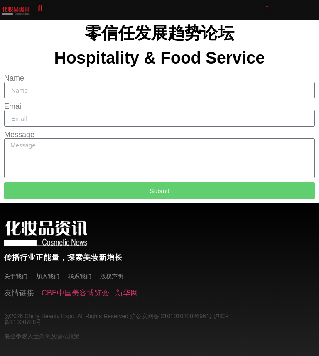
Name (14, 78)
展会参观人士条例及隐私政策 (42, 335)
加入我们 (47, 276)
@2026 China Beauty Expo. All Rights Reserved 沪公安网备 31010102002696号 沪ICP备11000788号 (116, 318)
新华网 (126, 292)
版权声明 (111, 276)
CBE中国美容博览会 (75, 292)
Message (19, 134)
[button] (267, 9)
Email (13, 106)
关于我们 (15, 276)
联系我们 (79, 276)
